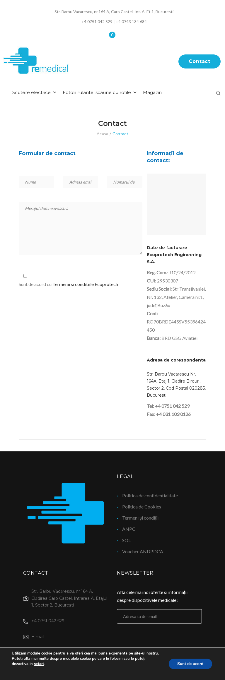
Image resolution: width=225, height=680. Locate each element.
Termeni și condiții (140, 517)
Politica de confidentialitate (150, 495)
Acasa (102, 135)
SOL (126, 540)
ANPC (128, 529)
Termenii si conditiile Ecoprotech (85, 286)
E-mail (37, 636)
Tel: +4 (154, 408)
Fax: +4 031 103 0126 (169, 416)
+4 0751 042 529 (96, 21)
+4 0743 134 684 (131, 21)
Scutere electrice (53, 94)
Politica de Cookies (141, 506)
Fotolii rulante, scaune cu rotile (119, 94)
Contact (199, 62)
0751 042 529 (175, 408)
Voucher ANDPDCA (142, 551)
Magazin (171, 94)
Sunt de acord (190, 664)
